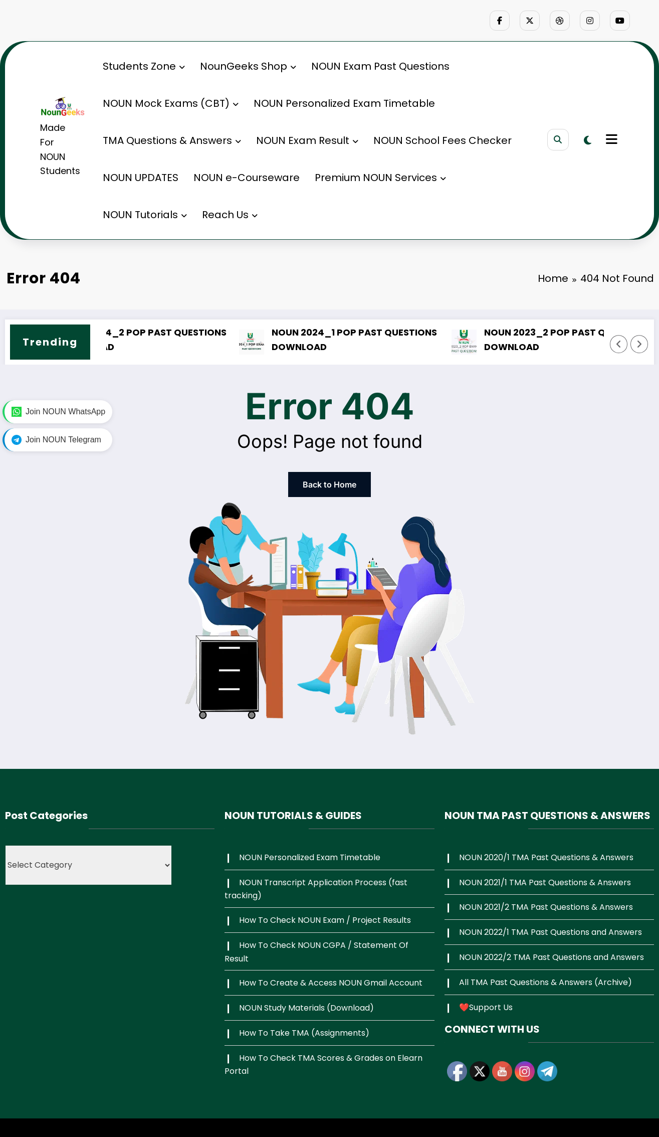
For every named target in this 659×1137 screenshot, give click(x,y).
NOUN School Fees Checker (442, 140)
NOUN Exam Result (307, 140)
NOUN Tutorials (145, 215)
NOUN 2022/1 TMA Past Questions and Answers (550, 932)
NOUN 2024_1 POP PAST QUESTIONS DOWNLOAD (371, 339)
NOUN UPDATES (140, 178)
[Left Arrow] (618, 344)
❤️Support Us (486, 1007)
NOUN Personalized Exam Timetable (344, 103)
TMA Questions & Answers (172, 140)
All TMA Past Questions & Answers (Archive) (545, 982)
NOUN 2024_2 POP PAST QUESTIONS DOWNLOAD (159, 339)
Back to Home (329, 484)
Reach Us (230, 215)
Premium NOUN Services (380, 178)
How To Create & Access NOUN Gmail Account (330, 983)
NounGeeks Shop (248, 66)
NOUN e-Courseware (246, 178)
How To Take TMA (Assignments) (304, 1033)
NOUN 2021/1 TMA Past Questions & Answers (545, 882)
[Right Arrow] (639, 344)
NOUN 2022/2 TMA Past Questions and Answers (551, 957)
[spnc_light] (587, 140)
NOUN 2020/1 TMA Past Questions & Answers (546, 857)
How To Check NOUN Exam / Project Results (325, 920)
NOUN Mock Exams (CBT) (171, 103)
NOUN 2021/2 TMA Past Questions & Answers (546, 907)
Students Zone (144, 66)
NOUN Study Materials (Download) (306, 1008)
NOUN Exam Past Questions (380, 66)
